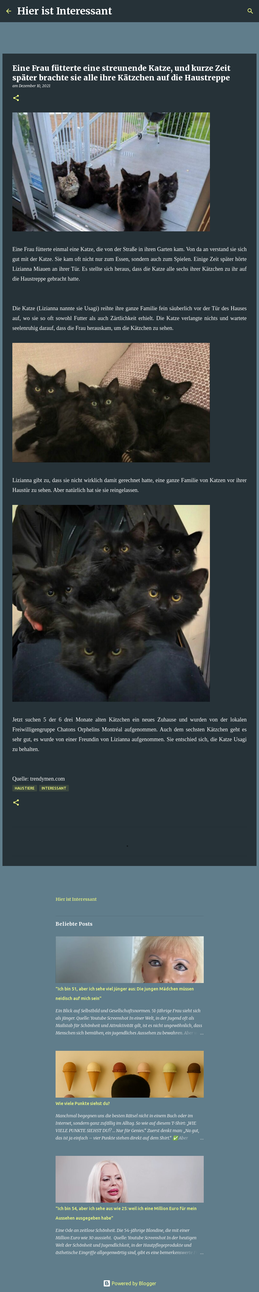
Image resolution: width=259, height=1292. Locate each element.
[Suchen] (120, 11)
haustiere (25, 788)
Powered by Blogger (129, 1283)
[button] (16, 98)
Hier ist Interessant (64, 11)
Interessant (54, 788)
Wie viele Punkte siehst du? (83, 1103)
